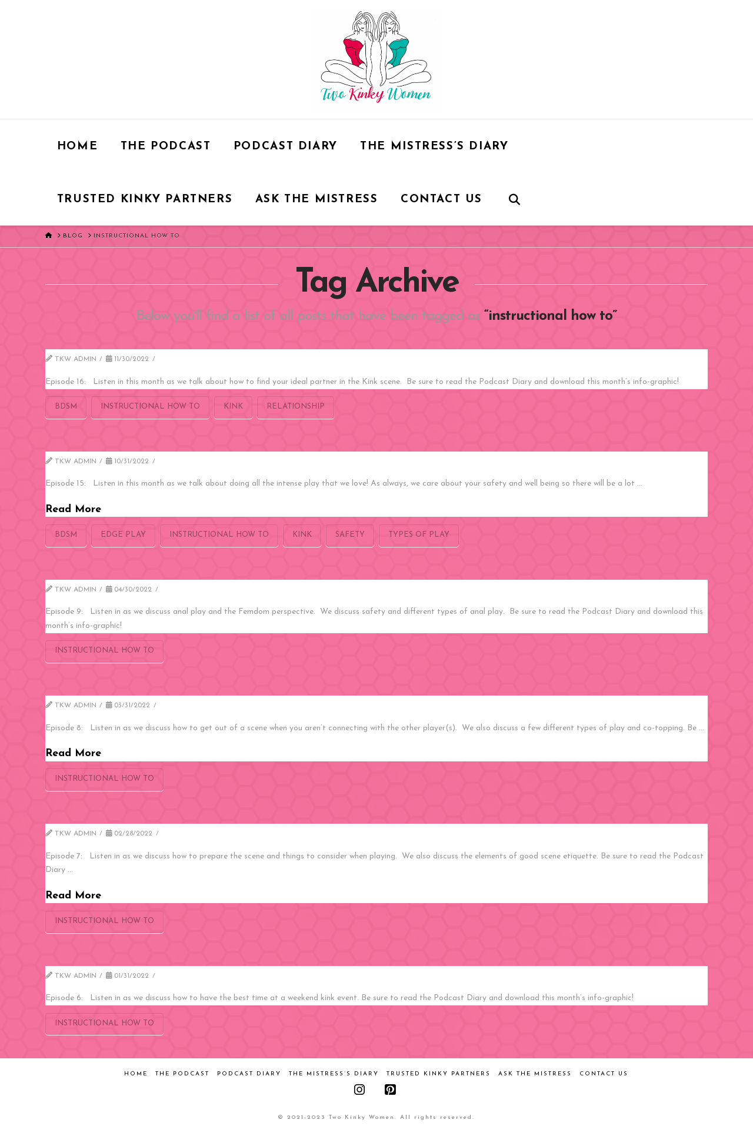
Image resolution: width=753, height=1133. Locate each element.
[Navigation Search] (514, 198)
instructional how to (150, 406)
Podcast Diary (249, 1074)
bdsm (66, 406)
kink (233, 406)
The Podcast (182, 1074)
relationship (295, 406)
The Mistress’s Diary (334, 1074)
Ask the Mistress (535, 1074)
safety (350, 535)
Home (136, 1074)
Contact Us (603, 1074)
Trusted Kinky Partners (439, 1074)
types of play (418, 535)
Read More (73, 509)
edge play (123, 535)
